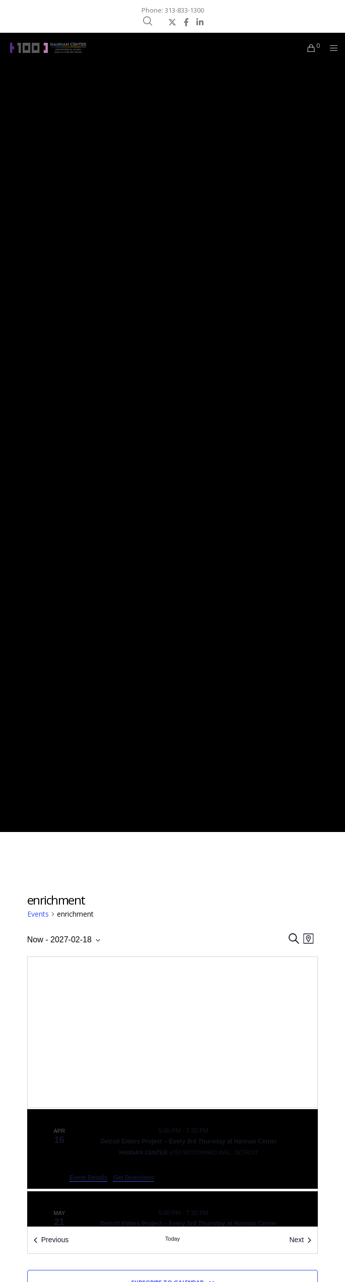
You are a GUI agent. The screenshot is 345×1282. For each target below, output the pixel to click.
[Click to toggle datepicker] (63, 939)
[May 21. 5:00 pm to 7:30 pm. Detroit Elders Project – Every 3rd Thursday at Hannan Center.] (172, 1225)
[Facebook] (186, 22)
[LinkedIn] (199, 22)
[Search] (148, 21)
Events (38, 914)
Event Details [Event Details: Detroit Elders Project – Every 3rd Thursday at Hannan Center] (88, 1177)
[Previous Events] (51, 1240)
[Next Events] (300, 1240)
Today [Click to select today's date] (172, 1239)
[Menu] (330, 48)
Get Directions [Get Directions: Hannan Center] (133, 1177)
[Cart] (308, 48)
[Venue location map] (173, 1032)
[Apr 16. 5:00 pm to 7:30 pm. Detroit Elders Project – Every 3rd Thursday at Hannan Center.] (172, 1149)
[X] (172, 22)
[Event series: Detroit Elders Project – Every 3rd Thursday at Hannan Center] (214, 1130)
